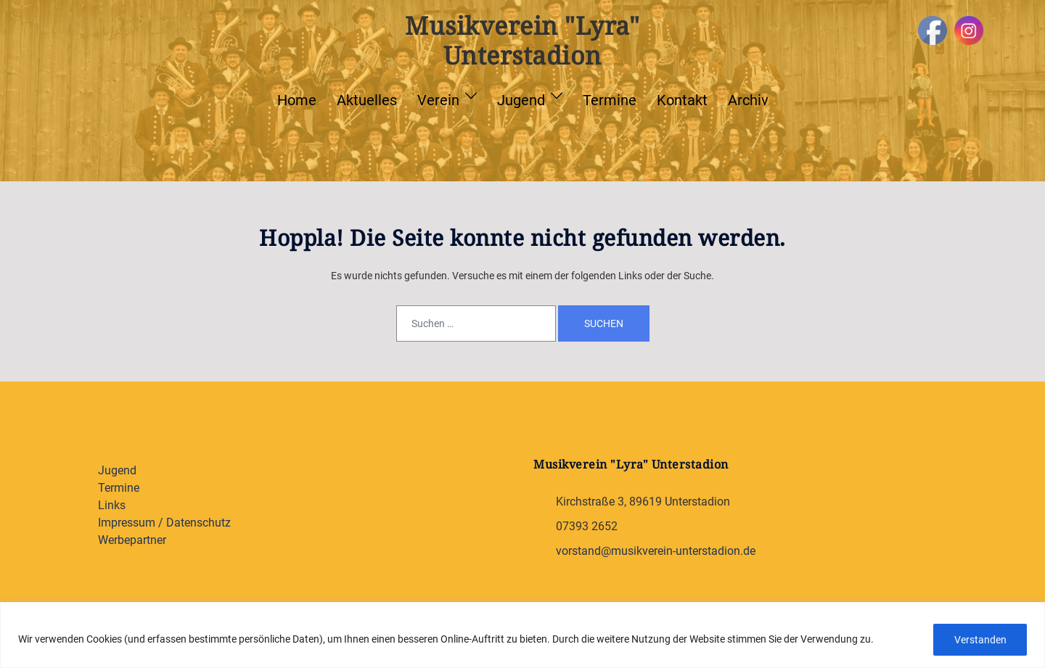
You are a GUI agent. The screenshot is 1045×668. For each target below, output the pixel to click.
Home (296, 100)
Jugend (521, 100)
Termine (609, 100)
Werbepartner (132, 540)
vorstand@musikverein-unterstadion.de (655, 551)
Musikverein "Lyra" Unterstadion (522, 40)
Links (112, 505)
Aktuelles (367, 100)
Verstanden (980, 640)
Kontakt (682, 100)
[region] (522, 635)
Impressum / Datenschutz (164, 522)
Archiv (748, 100)
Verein (438, 100)
